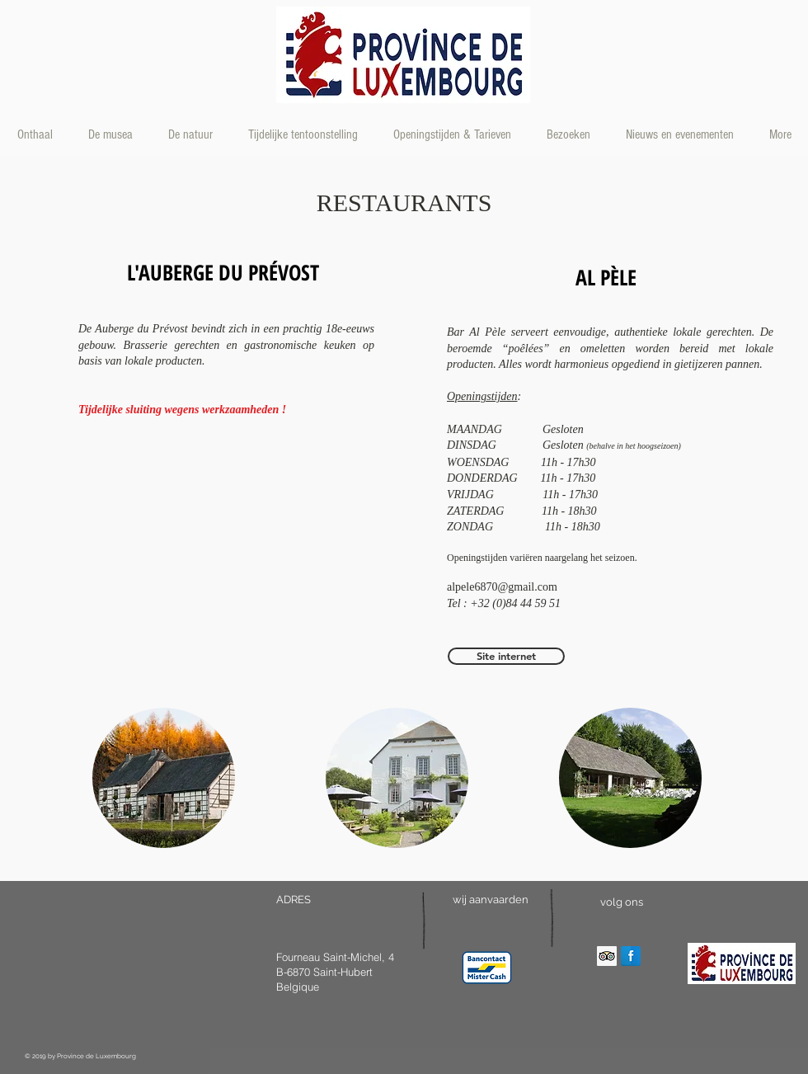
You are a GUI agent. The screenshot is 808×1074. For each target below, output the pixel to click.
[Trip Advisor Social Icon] (607, 956)
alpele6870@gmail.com (502, 587)
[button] (163, 778)
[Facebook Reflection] (631, 956)
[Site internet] (506, 656)
